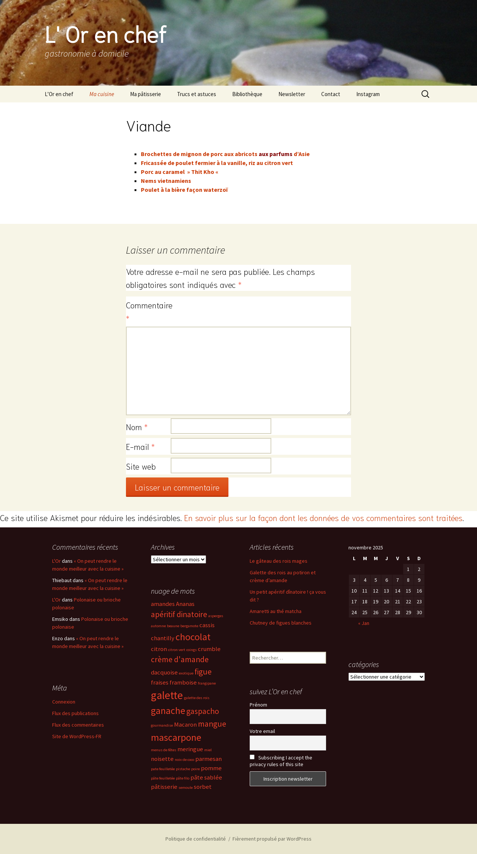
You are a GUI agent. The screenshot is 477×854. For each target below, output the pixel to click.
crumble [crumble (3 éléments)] (209, 649)
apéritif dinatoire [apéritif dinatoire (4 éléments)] (179, 614)
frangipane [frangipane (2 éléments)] (207, 683)
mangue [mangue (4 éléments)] (212, 724)
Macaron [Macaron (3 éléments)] (185, 724)
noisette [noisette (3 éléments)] (162, 759)
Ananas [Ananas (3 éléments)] (185, 604)
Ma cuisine (101, 94)
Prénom (258, 704)
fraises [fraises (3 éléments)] (159, 682)
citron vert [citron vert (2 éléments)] (176, 649)
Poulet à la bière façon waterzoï (184, 189)
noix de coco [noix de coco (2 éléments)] (184, 759)
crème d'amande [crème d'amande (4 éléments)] (180, 659)
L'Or (56, 561)
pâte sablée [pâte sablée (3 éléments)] (206, 777)
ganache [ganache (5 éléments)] (168, 711)
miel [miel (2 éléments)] (208, 749)
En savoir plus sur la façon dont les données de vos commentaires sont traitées (323, 517)
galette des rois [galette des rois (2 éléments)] (196, 697)
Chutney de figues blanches (281, 622)
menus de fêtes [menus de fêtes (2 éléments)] (163, 749)
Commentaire (148, 311)
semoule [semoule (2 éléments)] (186, 787)
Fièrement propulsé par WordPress (272, 838)
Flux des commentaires (78, 724)
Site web (141, 466)
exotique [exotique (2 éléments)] (186, 673)
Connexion (63, 701)
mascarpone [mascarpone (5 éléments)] (176, 737)
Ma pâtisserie (145, 94)
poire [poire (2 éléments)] (195, 768)
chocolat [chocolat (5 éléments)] (193, 637)
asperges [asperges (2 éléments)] (215, 615)
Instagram (368, 94)
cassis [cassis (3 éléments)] (207, 625)
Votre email (262, 731)
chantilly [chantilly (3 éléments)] (162, 638)
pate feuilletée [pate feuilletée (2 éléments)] (163, 768)
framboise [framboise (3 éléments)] (183, 682)
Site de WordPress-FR (76, 736)
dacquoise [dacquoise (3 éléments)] (164, 672)
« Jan (363, 623)
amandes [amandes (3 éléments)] (163, 604)
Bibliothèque (247, 94)
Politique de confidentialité (195, 838)
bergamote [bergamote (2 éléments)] (189, 625)
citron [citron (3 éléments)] (159, 649)
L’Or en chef (59, 94)
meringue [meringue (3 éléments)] (190, 749)
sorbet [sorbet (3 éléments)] (203, 787)
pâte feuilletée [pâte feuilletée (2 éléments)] (163, 778)
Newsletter (291, 94)
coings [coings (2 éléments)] (191, 649)
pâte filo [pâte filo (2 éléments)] (182, 778)
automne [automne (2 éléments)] (158, 625)
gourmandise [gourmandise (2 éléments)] (162, 725)
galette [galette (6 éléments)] (167, 695)
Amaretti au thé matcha (275, 611)
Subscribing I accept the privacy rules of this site (281, 761)
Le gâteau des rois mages (278, 561)
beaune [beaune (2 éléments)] (173, 625)
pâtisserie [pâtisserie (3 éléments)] (164, 787)
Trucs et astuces (196, 94)
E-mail (140, 446)
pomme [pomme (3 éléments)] (211, 768)
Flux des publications (75, 713)
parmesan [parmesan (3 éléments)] (208, 759)
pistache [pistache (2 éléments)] (183, 768)
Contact (330, 94)
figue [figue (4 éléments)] (203, 672)
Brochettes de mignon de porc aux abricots (199, 154)
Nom (137, 426)
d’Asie (302, 154)
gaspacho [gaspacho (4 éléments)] (202, 711)
